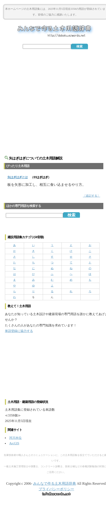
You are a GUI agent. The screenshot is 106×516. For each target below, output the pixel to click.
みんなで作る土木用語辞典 (54, 483)
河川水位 (15, 437)
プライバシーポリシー (56, 489)
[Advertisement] (53, 99)
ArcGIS (14, 443)
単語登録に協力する (19, 331)
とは (17, 177)
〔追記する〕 (91, 195)
